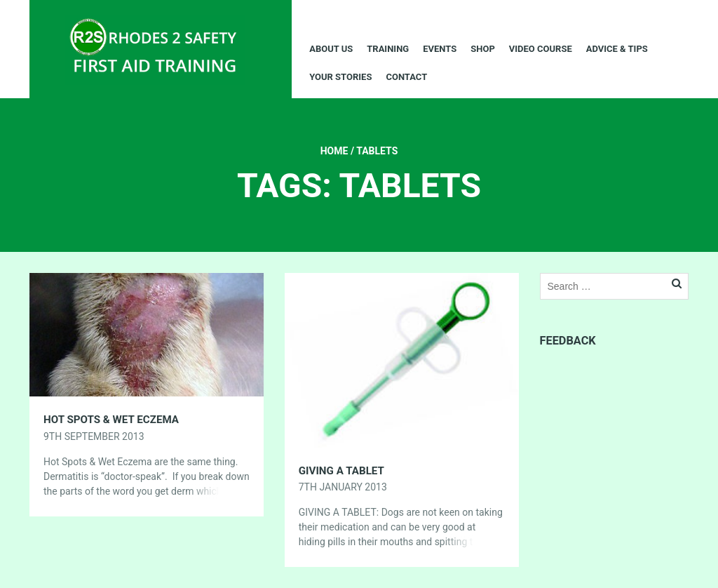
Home (334, 150)
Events (439, 49)
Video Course (540, 49)
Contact (406, 77)
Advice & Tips (617, 49)
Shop (482, 49)
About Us (331, 49)
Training (388, 49)
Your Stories (340, 77)
